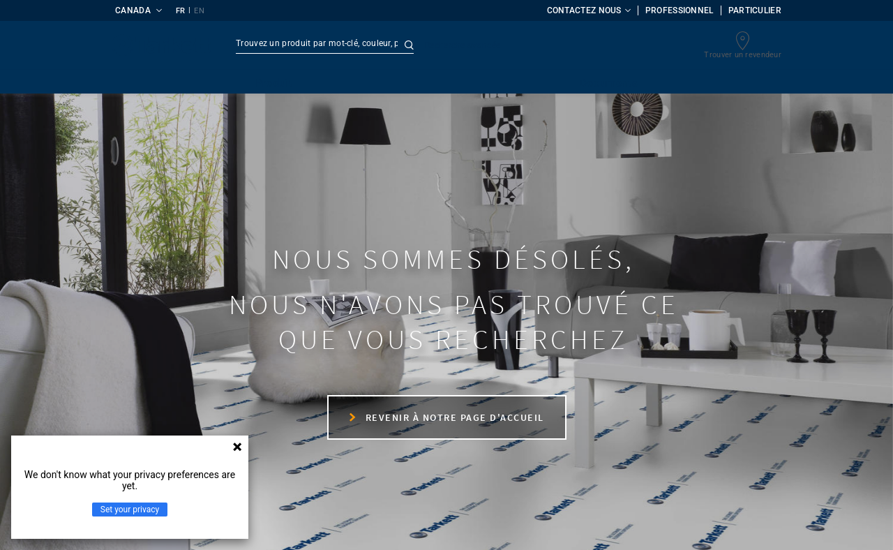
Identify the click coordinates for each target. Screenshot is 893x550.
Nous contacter (173, 409)
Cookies (508, 527)
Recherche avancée (462, 45)
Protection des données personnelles (390, 527)
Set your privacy (129, 509)
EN (199, 10)
